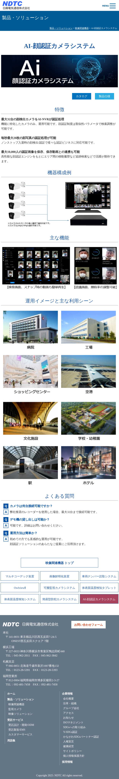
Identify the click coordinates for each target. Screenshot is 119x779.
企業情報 (67, 693)
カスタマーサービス (20, 734)
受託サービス (15, 720)
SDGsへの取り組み (74, 727)
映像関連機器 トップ (59, 563)
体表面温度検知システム (20, 599)
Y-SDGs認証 (70, 732)
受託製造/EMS (16, 729)
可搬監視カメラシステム (59, 587)
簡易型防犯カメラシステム (59, 599)
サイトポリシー (72, 751)
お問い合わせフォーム (88, 624)
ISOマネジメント (73, 722)
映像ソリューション (20, 713)
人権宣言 (68, 741)
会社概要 (68, 698)
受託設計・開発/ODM (21, 725)
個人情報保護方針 (73, 755)
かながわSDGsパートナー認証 (81, 736)
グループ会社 (71, 708)
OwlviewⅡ (20, 587)
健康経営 (68, 746)
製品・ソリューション (61, 28)
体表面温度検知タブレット (99, 587)
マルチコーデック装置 (20, 576)
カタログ (81, 96)
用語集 (11, 740)
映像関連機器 (82, 28)
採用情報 (67, 762)
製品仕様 (104, 96)
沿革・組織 (69, 703)
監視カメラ (15, 709)
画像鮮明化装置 (59, 576)
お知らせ (68, 717)
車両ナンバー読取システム (99, 576)
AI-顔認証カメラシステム (99, 599)
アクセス (68, 713)
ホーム (11, 693)
